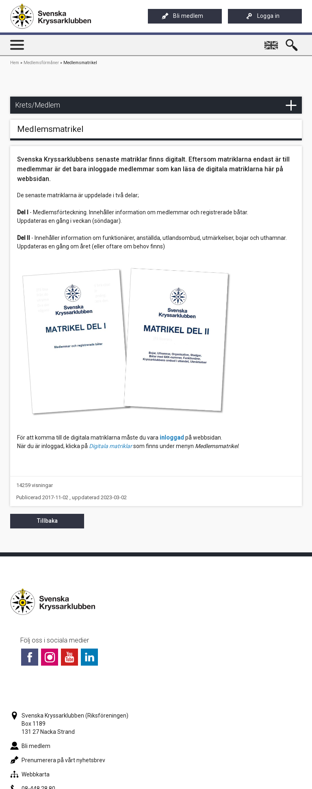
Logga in (263, 16)
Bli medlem (182, 16)
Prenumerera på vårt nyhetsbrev (57, 760)
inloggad (172, 437)
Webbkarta (30, 774)
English (272, 42)
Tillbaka (47, 520)
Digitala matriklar (110, 446)
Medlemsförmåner (41, 62)
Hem (14, 62)
